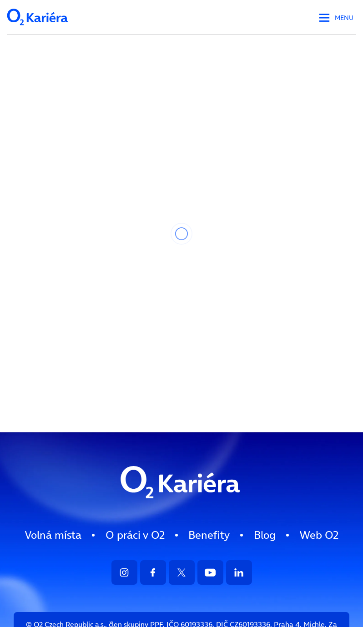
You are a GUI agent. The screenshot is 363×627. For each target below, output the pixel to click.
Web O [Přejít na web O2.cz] (318, 534)
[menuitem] (53, 535)
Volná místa (53, 534)
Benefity (209, 534)
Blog (265, 534)
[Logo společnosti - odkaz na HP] (38, 28)
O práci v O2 (135, 534)
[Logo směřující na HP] (181, 507)
